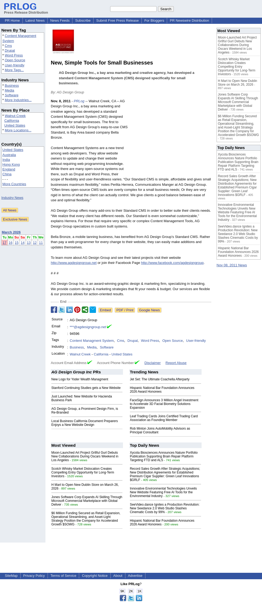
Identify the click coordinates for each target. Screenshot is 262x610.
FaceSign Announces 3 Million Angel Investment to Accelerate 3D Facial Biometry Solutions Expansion (164, 404)
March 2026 (11, 232)
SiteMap (11, 576)
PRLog (79, 101)
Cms (8, 46)
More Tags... (14, 70)
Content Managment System (92, 341)
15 (16, 243)
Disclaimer (152, 363)
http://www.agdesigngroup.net (74, 263)
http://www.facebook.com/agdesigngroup (172, 263)
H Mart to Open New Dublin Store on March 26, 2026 (237, 82)
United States (14, 125)
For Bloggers (154, 20)
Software (11, 95)
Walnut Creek (15, 116)
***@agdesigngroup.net (88, 327)
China (6, 174)
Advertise (135, 576)
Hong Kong (11, 164)
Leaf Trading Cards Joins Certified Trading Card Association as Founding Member (164, 418)
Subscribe (83, 20)
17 (4, 243)
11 (41, 243)
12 (35, 243)
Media (9, 90)
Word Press (14, 55)
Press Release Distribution (26, 10)
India (6, 160)
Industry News (12, 198)
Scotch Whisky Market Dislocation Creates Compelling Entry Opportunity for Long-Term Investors (82, 472)
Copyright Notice (94, 576)
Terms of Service (63, 576)
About (117, 576)
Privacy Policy (34, 576)
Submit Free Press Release (117, 20)
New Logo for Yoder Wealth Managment (79, 379)
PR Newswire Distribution (189, 20)
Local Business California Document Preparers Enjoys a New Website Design (84, 423)
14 (23, 243)
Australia (9, 155)
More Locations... (18, 130)
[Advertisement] (171, 137)
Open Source (15, 60)
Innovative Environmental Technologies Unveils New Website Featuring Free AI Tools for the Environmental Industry (163, 492)
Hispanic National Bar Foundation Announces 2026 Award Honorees (238, 251)
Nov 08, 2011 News (232, 265)
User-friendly (15, 65)
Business (12, 86)
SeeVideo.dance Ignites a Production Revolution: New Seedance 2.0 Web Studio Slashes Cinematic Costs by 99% (165, 508)
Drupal (10, 50)
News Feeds (60, 20)
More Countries (14, 184)
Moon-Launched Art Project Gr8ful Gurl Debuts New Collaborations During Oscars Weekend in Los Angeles (84, 456)
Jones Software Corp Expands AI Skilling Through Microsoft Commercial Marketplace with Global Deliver (86, 500)
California (11, 121)
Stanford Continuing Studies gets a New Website (86, 388)
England (8, 169)
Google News (149, 310)
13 (28, 243)
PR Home (12, 20)
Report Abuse (176, 363)
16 (10, 243)
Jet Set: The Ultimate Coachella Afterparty (160, 379)
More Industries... (18, 100)
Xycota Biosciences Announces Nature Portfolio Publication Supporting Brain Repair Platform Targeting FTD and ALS (164, 456)
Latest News (35, 20)
